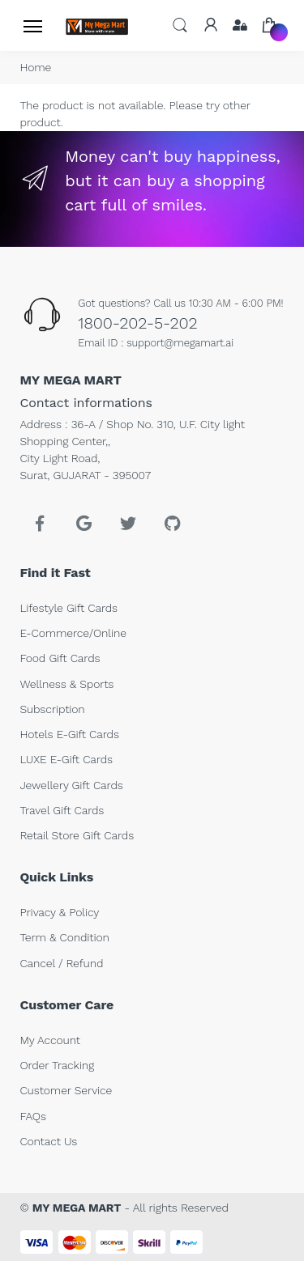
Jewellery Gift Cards (70, 785)
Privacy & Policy (59, 912)
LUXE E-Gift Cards (66, 759)
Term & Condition (64, 937)
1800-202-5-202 (137, 323)
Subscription (51, 709)
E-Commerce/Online (72, 632)
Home (35, 67)
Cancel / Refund (61, 963)
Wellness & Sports (66, 683)
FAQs (32, 1116)
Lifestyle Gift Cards (68, 607)
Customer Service (65, 1090)
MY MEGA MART (77, 1207)
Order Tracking (56, 1065)
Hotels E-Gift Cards (68, 734)
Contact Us (48, 1141)
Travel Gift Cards (61, 810)
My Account (49, 1040)
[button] (180, 25)
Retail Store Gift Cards (76, 835)
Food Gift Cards (59, 658)
